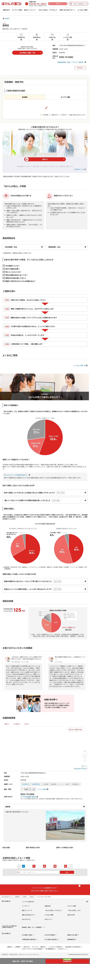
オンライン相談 (17, 10)
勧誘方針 (43, 947)
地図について (84, 766)
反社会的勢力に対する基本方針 (73, 947)
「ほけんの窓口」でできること (47, 10)
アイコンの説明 (43, 790)
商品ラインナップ (29, 10)
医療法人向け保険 (73, 935)
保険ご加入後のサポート (67, 10)
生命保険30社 (26, 784)
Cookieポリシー (62, 949)
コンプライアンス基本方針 (56, 947)
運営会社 (10, 947)
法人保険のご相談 (28, 935)
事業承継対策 (72, 940)
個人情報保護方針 (51, 949)
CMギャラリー (49, 919)
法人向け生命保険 (50, 935)
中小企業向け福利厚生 (52, 940)
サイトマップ (35, 947)
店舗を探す (6, 10)
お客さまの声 (71, 915)
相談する (44, 159)
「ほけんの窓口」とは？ (74, 911)
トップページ (25, 906)
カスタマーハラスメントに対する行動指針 (32, 949)
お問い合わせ (26, 947)
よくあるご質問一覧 (80, 366)
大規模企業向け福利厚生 (29, 940)
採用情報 (18, 947)
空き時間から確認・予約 (30, 53)
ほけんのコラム (26, 919)
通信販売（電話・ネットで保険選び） (33, 927)
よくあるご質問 (82, 10)
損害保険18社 (37, 784)
